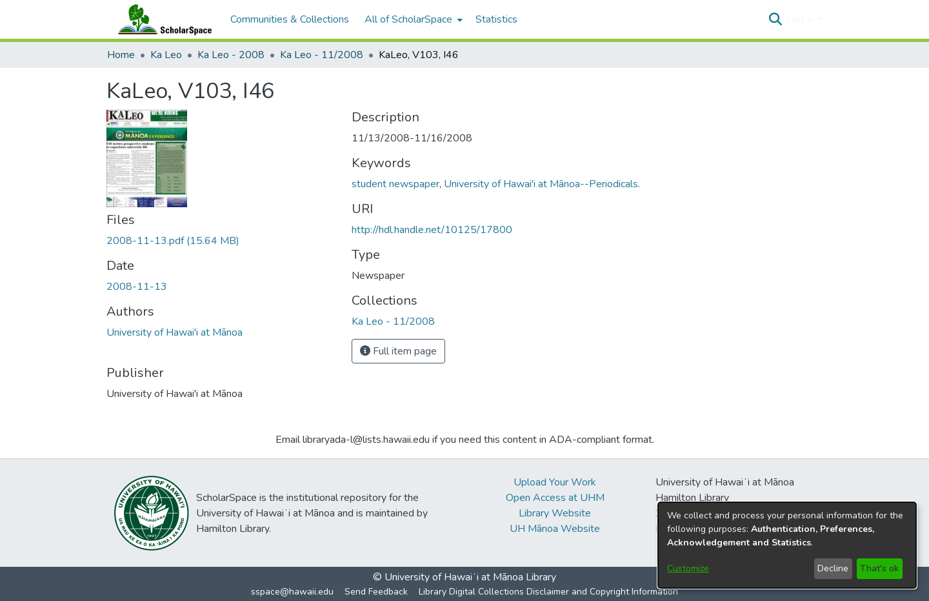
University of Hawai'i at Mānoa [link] (174, 332)
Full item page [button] (398, 351)
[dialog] (787, 545)
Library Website (555, 513)
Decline (832, 568)
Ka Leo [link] (166, 55)
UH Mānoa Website (555, 529)
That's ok (879, 568)
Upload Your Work (555, 482)
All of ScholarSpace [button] (408, 19)
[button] (775, 19)
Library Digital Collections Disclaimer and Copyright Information (548, 592)
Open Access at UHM (555, 498)
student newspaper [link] (395, 184)
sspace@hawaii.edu (292, 592)
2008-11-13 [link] (136, 287)
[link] (172, 241)
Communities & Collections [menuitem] (289, 19)
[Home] (161, 19)
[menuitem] (412, 19)
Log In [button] (801, 19)
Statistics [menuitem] (496, 19)
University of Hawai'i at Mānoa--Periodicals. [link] (542, 184)
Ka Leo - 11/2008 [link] (321, 55)
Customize (688, 568)
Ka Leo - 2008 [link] (231, 55)
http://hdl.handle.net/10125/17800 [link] (432, 230)
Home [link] (121, 55)
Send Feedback (376, 592)
